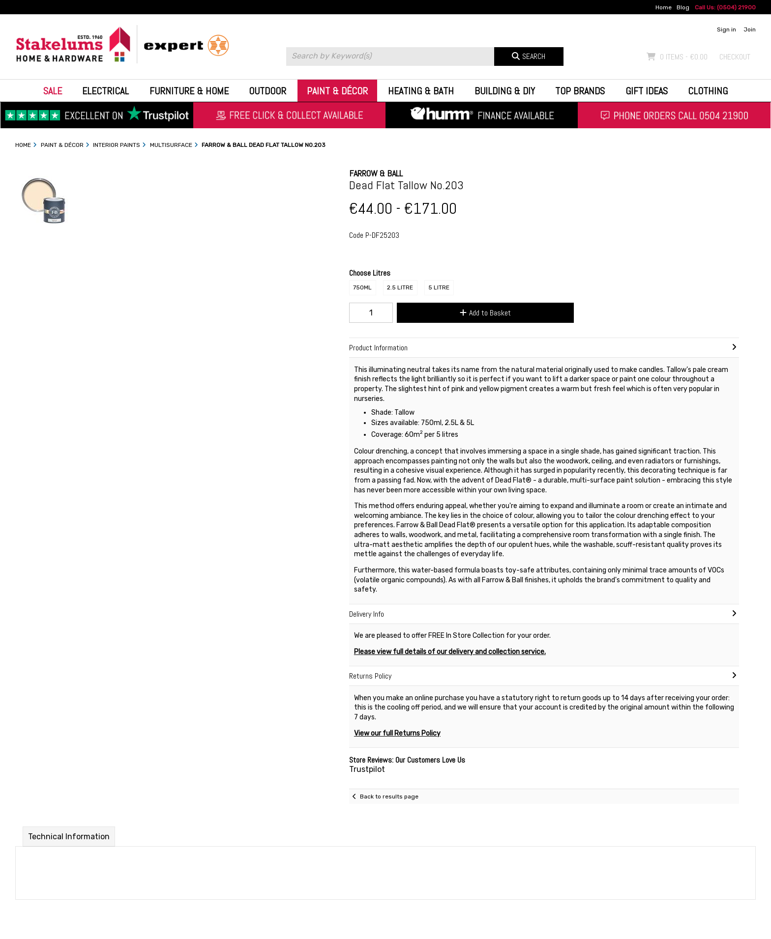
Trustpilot (367, 769)
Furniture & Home (189, 91)
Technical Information (69, 836)
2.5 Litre (400, 287)
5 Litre (438, 287)
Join (749, 29)
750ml (362, 287)
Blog (683, 7)
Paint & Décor (337, 91)
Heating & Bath (421, 91)
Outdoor (267, 91)
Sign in (726, 29)
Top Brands (580, 91)
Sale (52, 91)
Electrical (105, 91)
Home (663, 7)
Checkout (734, 57)
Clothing (708, 91)
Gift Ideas (646, 91)
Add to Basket (485, 313)
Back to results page (389, 796)
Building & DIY (504, 91)
